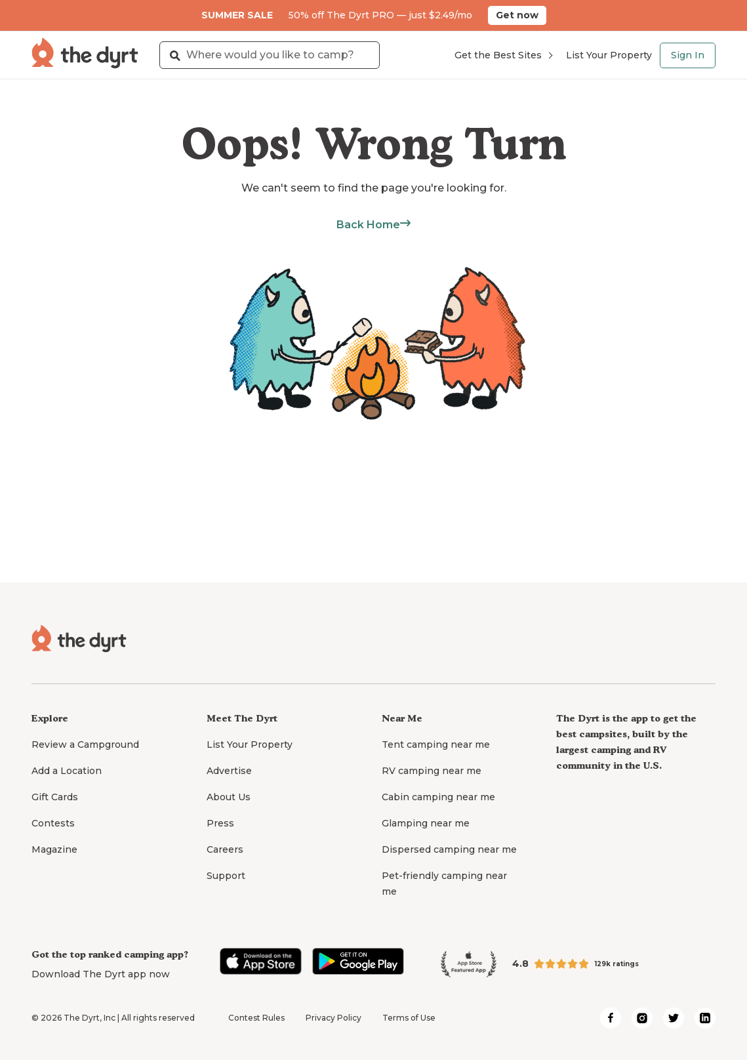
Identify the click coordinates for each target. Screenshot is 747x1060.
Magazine (54, 849)
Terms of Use (408, 1018)
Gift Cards (54, 797)
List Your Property (609, 55)
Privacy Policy (333, 1018)
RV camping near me (431, 771)
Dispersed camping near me (449, 849)
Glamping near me (426, 823)
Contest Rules (256, 1018)
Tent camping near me (436, 744)
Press (220, 823)
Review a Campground (85, 744)
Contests (53, 823)
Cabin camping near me (438, 797)
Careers (225, 849)
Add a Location (66, 771)
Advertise (229, 771)
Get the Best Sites (503, 55)
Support (226, 876)
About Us (229, 797)
